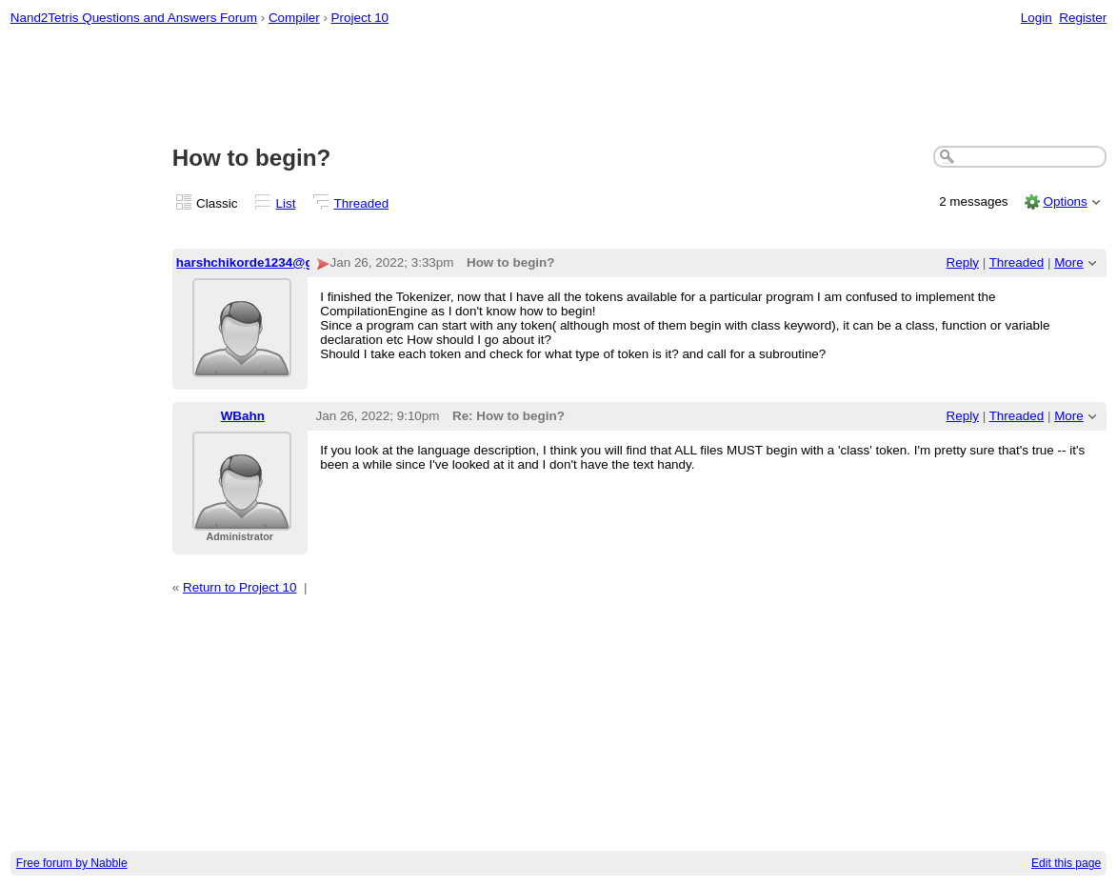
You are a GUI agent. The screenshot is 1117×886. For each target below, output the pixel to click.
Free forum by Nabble (72, 863)
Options (1065, 201)
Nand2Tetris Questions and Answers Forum (133, 17)
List (286, 203)
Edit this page (1066, 863)
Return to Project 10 (240, 587)
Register (1083, 17)
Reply (963, 262)
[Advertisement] (558, 87)
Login (1036, 17)
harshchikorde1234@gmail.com (272, 262)
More (1069, 262)
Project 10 (360, 17)
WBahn (243, 416)
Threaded (361, 203)
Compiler (294, 17)
